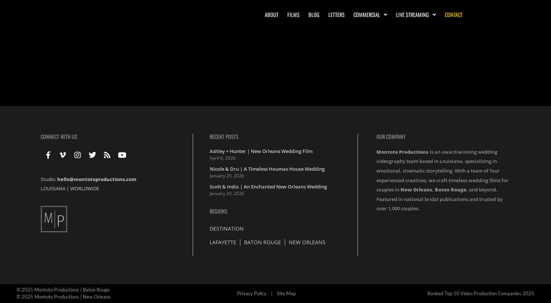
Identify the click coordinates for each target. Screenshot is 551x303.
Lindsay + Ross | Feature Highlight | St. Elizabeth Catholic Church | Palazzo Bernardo (163, 64)
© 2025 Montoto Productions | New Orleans (64, 297)
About (271, 14)
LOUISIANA (53, 188)
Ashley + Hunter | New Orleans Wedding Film (261, 151)
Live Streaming (416, 14)
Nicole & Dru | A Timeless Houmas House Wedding (267, 169)
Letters (336, 14)
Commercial (370, 14)
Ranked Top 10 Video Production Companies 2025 (480, 293)
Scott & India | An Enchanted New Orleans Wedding (268, 186)
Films (293, 14)
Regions (218, 211)
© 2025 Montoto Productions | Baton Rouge (63, 290)
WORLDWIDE (84, 188)
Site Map (286, 293)
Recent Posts (224, 136)
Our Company (391, 136)
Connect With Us (59, 136)
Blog (314, 14)
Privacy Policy (252, 293)
